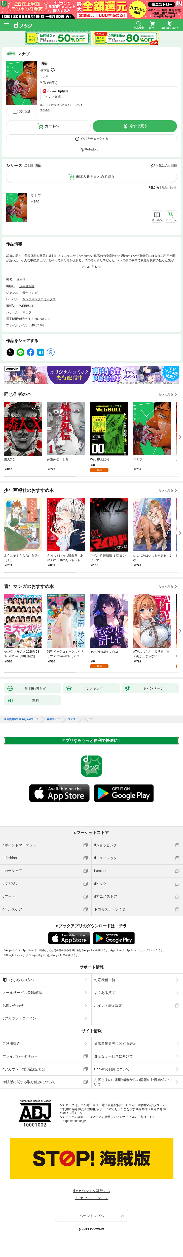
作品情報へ (89, 150)
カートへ (52, 126)
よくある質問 (104, 993)
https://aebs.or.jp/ (74, 1121)
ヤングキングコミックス (39, 299)
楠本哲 (44, 70)
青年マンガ (30, 293)
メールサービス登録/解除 (22, 993)
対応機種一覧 (104, 980)
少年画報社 (26, 286)
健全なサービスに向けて (113, 1056)
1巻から (154, 187)
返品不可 (45, 110)
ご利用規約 (11, 1043)
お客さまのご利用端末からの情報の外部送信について (133, 1082)
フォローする (52, 70)
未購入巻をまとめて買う (95, 177)
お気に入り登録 (166, 165)
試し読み (25, 111)
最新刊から (169, 187)
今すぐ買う (138, 126)
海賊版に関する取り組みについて (29, 1082)
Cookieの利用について (112, 1069)
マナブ (35, 195)
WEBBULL (26, 306)
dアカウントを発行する (91, 1191)
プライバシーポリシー (20, 1056)
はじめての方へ (18, 979)
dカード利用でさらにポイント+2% (60, 105)
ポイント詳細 (52, 96)
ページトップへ (91, 1216)
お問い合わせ (13, 1005)
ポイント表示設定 (108, 1005)
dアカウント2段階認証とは (24, 1069)
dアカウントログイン (19, 1018)
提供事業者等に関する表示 (115, 1043)
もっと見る (165, 394)
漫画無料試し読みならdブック (21, 719)
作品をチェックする (94, 138)
